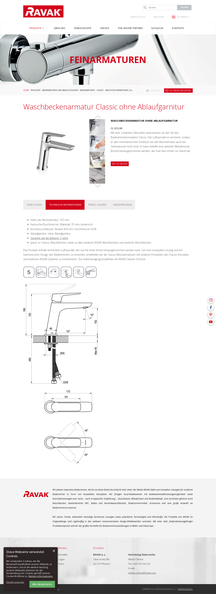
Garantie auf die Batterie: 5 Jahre (49, 238)
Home (26, 90)
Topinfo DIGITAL (185, 589)
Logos (61, 559)
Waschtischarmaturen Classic (120, 90)
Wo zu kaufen (119, 164)
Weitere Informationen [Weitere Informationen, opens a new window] (40, 576)
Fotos (61, 563)
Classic (100, 90)
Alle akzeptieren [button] (42, 584)
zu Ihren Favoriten (180, 90)
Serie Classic (34, 204)
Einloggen (159, 17)
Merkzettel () (138, 17)
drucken (155, 90)
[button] (16, 582)
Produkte (36, 90)
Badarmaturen (87, 90)
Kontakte (63, 554)
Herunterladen (122, 204)
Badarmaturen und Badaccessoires (60, 90)
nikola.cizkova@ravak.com (142, 572)
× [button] (53, 551)
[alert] (31, 568)
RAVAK (43, 11)
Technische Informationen (65, 204)
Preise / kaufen (97, 204)
